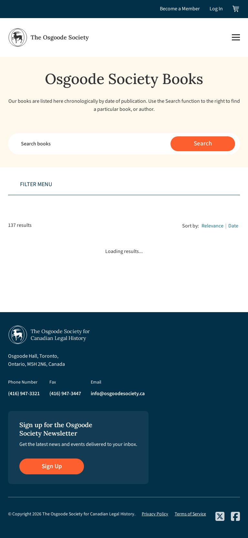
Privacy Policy (155, 514)
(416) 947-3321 (24, 393)
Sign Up (52, 466)
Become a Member (180, 8)
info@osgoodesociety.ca (118, 393)
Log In (216, 8)
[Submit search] (202, 143)
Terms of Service (190, 514)
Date (233, 225)
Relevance (212, 225)
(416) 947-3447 (65, 393)
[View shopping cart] (236, 9)
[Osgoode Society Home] (48, 37)
